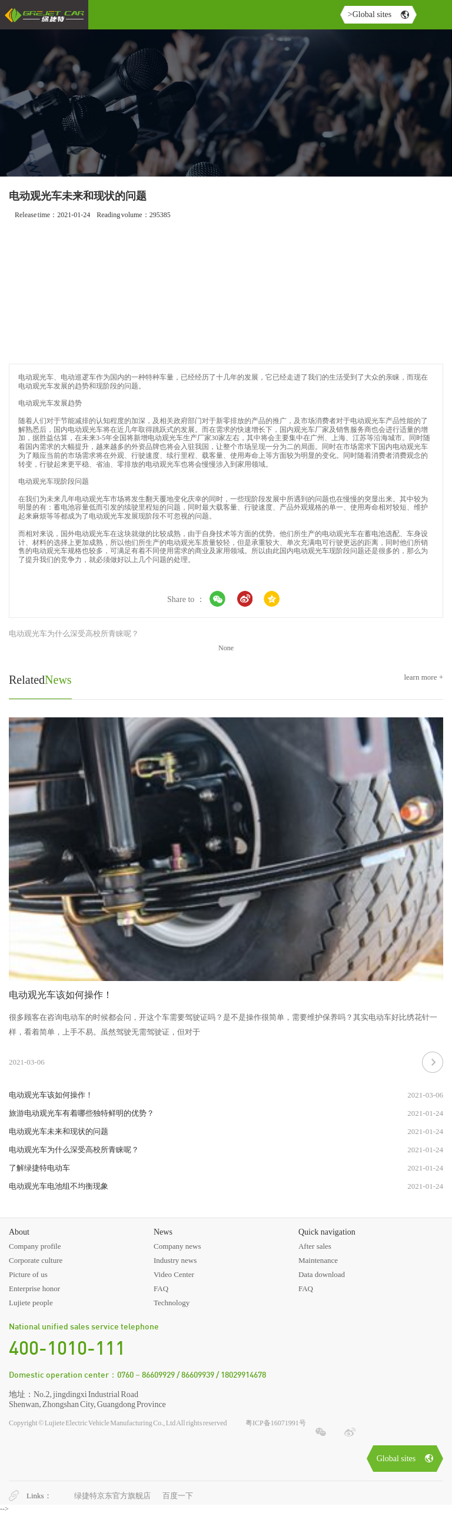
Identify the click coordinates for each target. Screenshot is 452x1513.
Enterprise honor (34, 1288)
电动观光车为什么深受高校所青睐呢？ (74, 633)
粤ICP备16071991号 (275, 1423)
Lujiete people (31, 1302)
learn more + (423, 677)
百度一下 (177, 1495)
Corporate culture (35, 1260)
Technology (172, 1302)
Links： (39, 1495)
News (40, 679)
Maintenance (318, 1260)
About (19, 1232)
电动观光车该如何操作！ (60, 995)
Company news (177, 1246)
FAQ (161, 1288)
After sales (314, 1246)
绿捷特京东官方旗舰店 (112, 1495)
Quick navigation (326, 1232)
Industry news (175, 1260)
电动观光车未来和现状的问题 (58, 1131)
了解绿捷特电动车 (39, 1167)
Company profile (35, 1246)
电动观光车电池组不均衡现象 (58, 1186)
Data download (321, 1274)
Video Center (174, 1274)
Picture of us (28, 1274)
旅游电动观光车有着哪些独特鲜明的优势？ (81, 1113)
